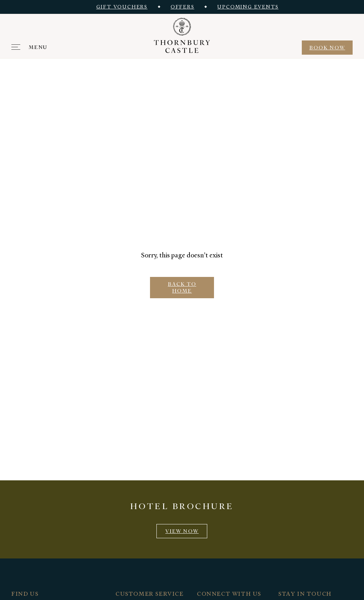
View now (182, 531)
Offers (182, 7)
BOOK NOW (327, 47)
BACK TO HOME (182, 287)
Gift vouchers (122, 7)
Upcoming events (247, 7)
